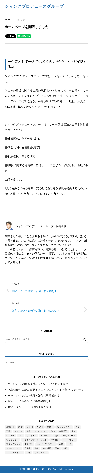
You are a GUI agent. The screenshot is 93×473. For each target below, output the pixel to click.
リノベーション (13, 448)
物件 (57, 435)
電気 (73, 431)
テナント (18, 431)
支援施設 (29, 444)
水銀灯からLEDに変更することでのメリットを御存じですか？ (46, 389)
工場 (8, 431)
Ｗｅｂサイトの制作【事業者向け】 (29, 401)
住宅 (53, 431)
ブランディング (13, 444)
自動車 (28, 448)
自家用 (40, 427)
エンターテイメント (46, 444)
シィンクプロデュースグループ (34, 6)
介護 (29, 452)
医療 (57, 448)
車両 (65, 448)
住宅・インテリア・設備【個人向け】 (31, 407)
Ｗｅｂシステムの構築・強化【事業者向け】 (35, 395)
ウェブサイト (41, 452)
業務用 (50, 427)
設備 (20, 427)
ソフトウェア (69, 440)
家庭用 (30, 427)
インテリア (46, 435)
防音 (37, 448)
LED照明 (10, 435)
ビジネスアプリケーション (35, 440)
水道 (61, 444)
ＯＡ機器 (47, 448)
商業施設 (63, 431)
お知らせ (20, 20)
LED (20, 435)
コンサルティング (14, 452)
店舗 (77, 427)
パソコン (55, 440)
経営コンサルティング (37, 431)
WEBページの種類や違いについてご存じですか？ (38, 383)
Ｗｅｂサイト (12, 440)
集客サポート (69, 435)
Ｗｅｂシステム (64, 427)
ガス (69, 444)
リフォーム (31, 435)
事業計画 (10, 427)
